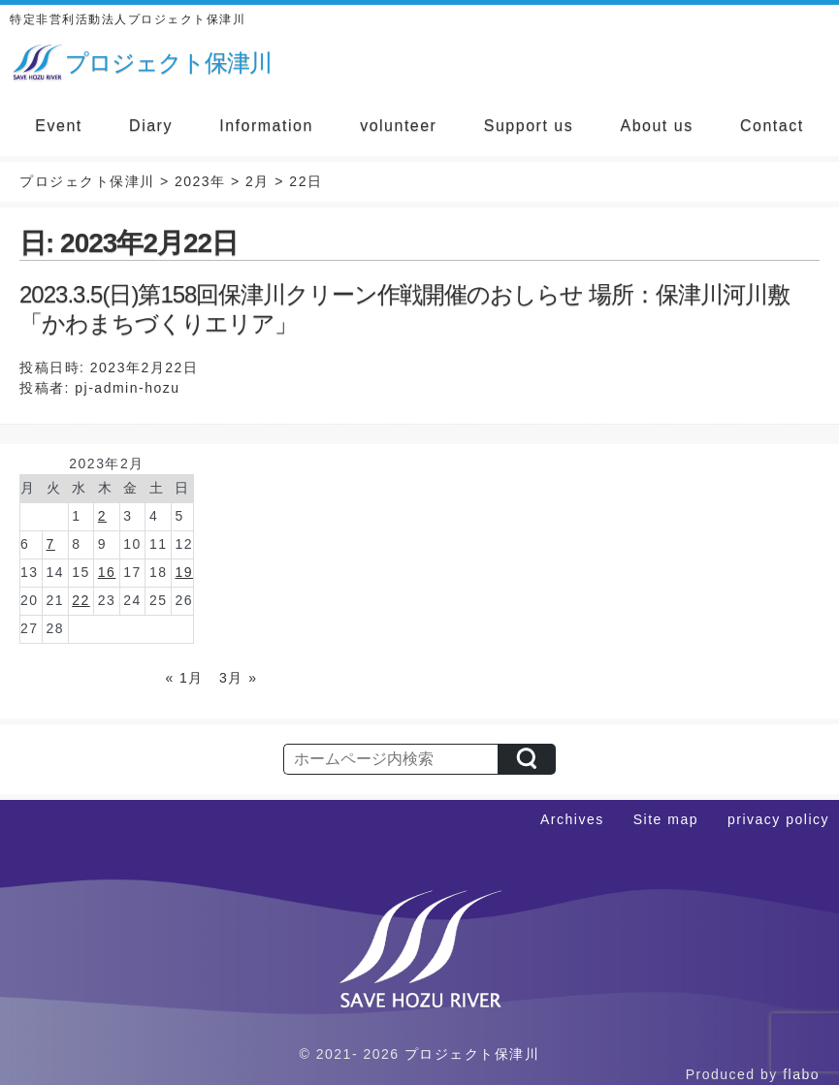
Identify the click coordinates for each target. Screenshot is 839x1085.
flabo (801, 1074)
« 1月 (184, 678)
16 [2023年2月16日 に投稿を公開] (107, 572)
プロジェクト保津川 (472, 1054)
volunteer (398, 125)
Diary (151, 125)
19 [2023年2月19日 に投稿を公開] (184, 572)
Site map (665, 819)
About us (657, 125)
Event (58, 125)
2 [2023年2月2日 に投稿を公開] (102, 516)
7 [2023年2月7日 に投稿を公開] (51, 544)
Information (266, 125)
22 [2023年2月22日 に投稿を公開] (81, 600)
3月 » (238, 678)
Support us (528, 125)
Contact (772, 125)
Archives (572, 819)
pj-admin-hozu (127, 388)
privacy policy (778, 819)
